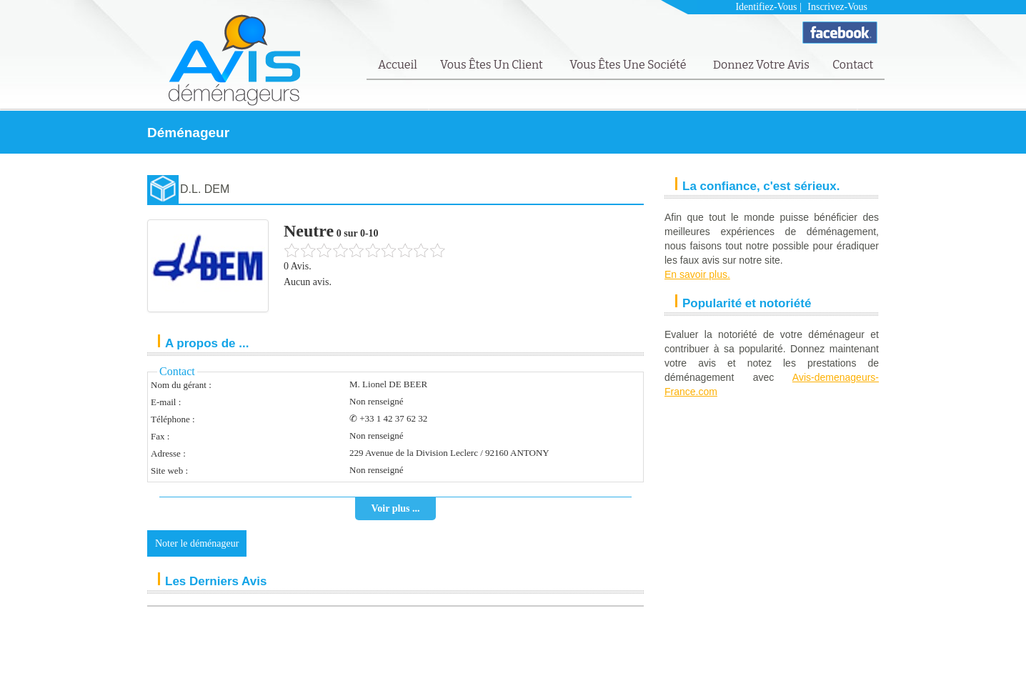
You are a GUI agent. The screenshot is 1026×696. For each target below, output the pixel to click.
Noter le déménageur (197, 543)
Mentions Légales (786, 665)
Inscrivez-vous (837, 6)
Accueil (397, 64)
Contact (852, 64)
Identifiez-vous (766, 6)
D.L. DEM (204, 189)
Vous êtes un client (492, 64)
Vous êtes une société (629, 64)
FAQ (834, 665)
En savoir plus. (697, 274)
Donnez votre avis (761, 64)
